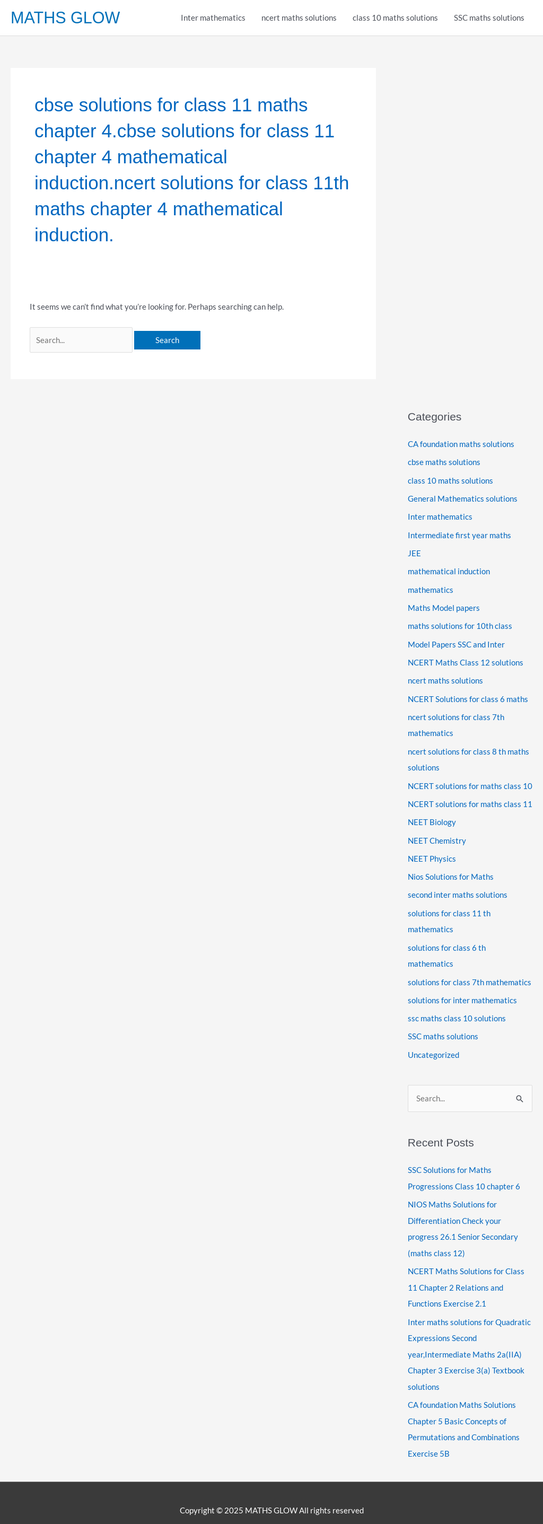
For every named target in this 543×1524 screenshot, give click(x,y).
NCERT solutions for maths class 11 (470, 798)
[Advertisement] (470, 227)
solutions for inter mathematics (462, 991)
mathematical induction (449, 569)
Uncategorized (433, 1044)
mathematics (430, 587)
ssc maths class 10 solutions (457, 1009)
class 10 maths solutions (395, 18)
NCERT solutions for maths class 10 (470, 780)
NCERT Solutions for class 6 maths (468, 694)
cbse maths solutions (444, 462)
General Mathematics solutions (463, 498)
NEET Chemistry (437, 834)
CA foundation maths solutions (461, 444)
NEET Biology (432, 816)
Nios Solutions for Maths (451, 869)
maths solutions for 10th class (460, 623)
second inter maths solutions (457, 887)
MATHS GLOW (66, 17)
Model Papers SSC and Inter (456, 641)
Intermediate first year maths (459, 533)
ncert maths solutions (299, 18)
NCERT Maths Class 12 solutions (465, 659)
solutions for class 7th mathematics (469, 973)
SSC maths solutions (489, 18)
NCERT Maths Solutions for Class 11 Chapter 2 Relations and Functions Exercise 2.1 (466, 1275)
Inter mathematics (213, 18)
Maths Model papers (444, 605)
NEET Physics (432, 851)
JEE (414, 551)
